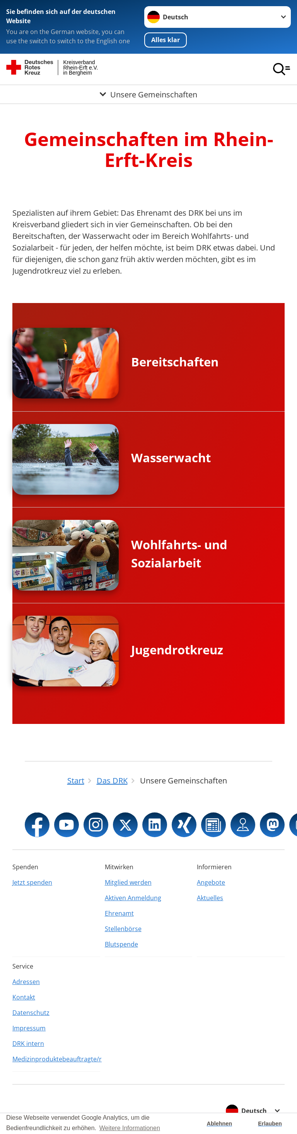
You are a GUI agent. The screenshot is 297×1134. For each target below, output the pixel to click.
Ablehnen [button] (219, 1123)
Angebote (211, 882)
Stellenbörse (123, 929)
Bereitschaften (174, 362)
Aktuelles (210, 898)
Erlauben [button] (270, 1123)
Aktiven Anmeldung (133, 898)
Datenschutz (31, 1012)
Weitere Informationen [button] (129, 1128)
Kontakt (23, 997)
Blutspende (121, 944)
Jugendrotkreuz (177, 650)
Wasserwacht (171, 458)
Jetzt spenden (32, 882)
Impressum (29, 1028)
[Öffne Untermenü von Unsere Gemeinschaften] (148, 94)
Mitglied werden (128, 882)
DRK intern (28, 1043)
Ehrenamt (119, 913)
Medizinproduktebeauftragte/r (56, 1059)
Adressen (26, 981)
